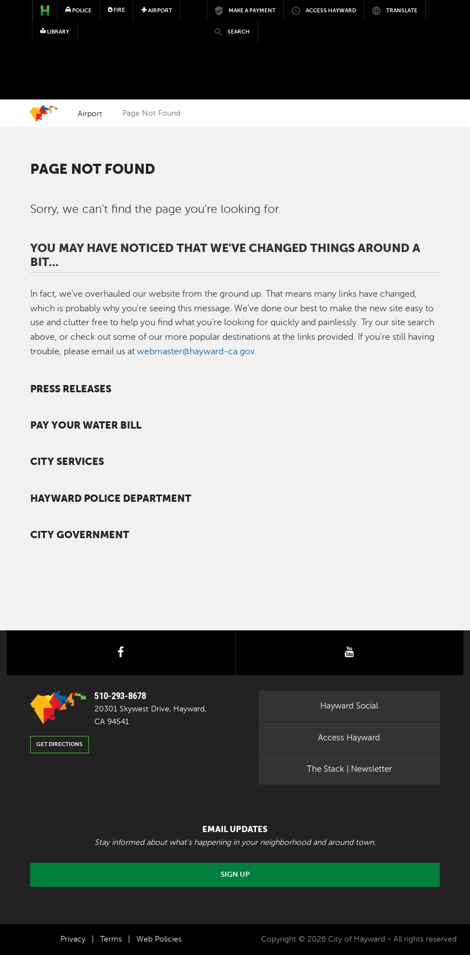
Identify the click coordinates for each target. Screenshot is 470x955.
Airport (90, 113)
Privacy (73, 939)
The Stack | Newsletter (349, 769)
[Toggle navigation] (422, 42)
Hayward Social (349, 706)
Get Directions (59, 744)
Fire (117, 10)
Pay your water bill (85, 425)
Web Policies (159, 939)
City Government (79, 534)
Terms (111, 939)
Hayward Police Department (110, 498)
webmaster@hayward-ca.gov (196, 351)
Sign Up (235, 874)
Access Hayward (349, 738)
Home (44, 113)
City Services (67, 461)
